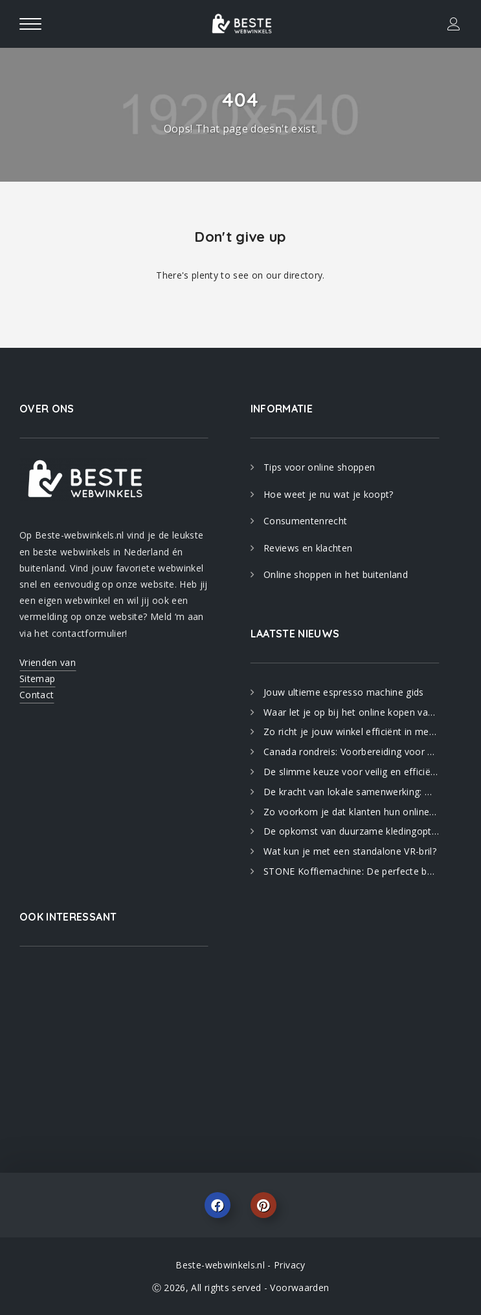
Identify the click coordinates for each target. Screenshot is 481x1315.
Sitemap (37, 678)
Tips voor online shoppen (319, 467)
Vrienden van (47, 662)
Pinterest (263, 1205)
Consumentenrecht (305, 521)
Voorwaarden (299, 1287)
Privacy (289, 1265)
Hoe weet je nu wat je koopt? (328, 494)
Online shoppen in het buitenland (335, 574)
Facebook (217, 1205)
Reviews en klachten (308, 548)
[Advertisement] (113, 1047)
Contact (36, 695)
